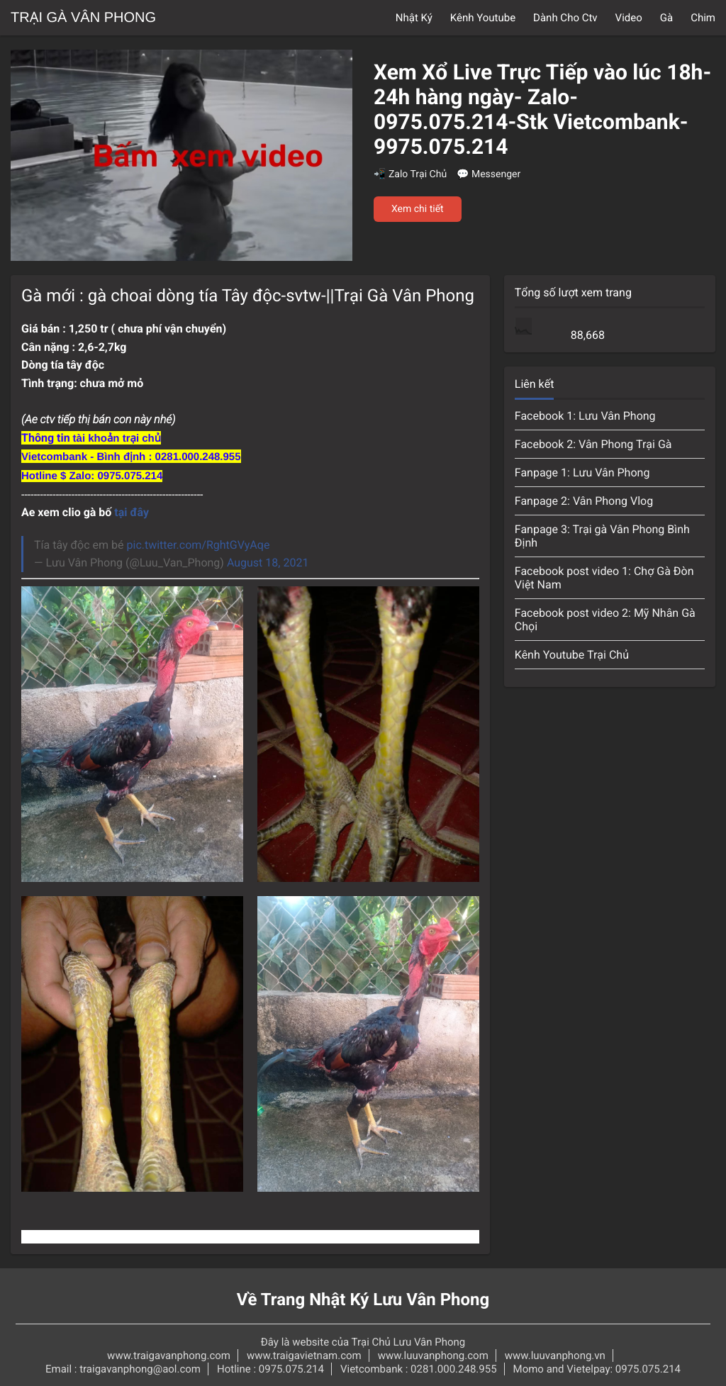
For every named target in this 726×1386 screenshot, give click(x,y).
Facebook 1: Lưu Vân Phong (585, 416)
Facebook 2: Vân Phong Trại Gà (593, 444)
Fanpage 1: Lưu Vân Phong (582, 472)
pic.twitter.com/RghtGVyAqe (198, 545)
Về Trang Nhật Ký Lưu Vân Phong (363, 1299)
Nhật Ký (414, 17)
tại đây (131, 512)
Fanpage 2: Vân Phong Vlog (584, 501)
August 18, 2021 (268, 562)
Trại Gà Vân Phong (83, 18)
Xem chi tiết (417, 209)
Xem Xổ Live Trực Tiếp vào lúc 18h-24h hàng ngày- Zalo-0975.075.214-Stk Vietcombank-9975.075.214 (542, 110)
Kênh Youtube (482, 17)
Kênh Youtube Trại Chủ (572, 654)
